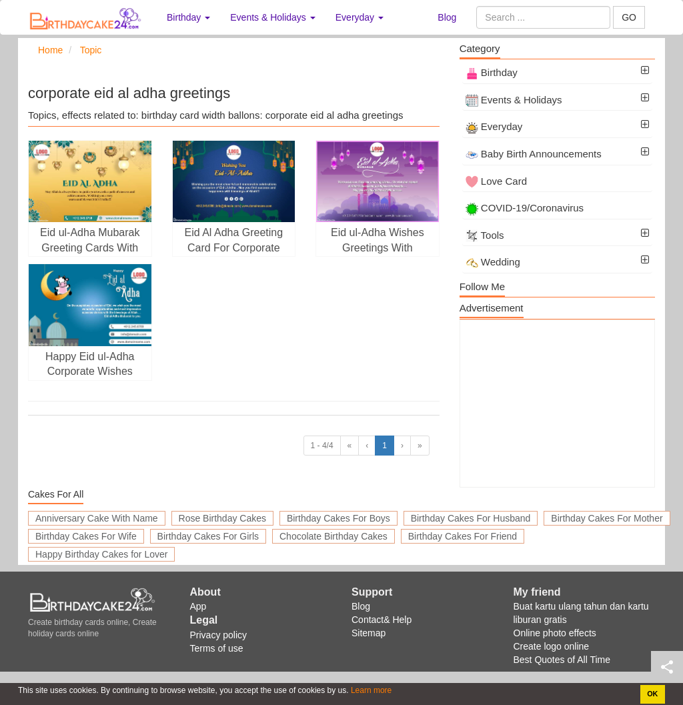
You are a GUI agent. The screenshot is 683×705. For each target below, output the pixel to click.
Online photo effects (555, 633)
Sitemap (369, 633)
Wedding (493, 261)
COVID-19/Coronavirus (525, 207)
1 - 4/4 (322, 445)
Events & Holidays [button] (272, 17)
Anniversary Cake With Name (96, 518)
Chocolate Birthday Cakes (333, 536)
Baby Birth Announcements (534, 153)
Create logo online (552, 646)
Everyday (494, 126)
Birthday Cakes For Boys (338, 518)
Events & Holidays (514, 99)
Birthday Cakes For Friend (462, 536)
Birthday (492, 72)
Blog (447, 17)
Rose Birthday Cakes (223, 518)
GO (629, 17)
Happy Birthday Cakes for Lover (101, 554)
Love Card (496, 181)
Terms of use (216, 648)
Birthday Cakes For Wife (86, 536)
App (198, 606)
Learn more (370, 690)
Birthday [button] (188, 17)
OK (652, 694)
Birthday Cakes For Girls (208, 536)
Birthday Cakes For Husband (471, 518)
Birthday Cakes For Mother (606, 518)
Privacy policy (218, 635)
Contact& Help (382, 619)
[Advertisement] (557, 403)
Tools (485, 235)
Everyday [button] (359, 17)
